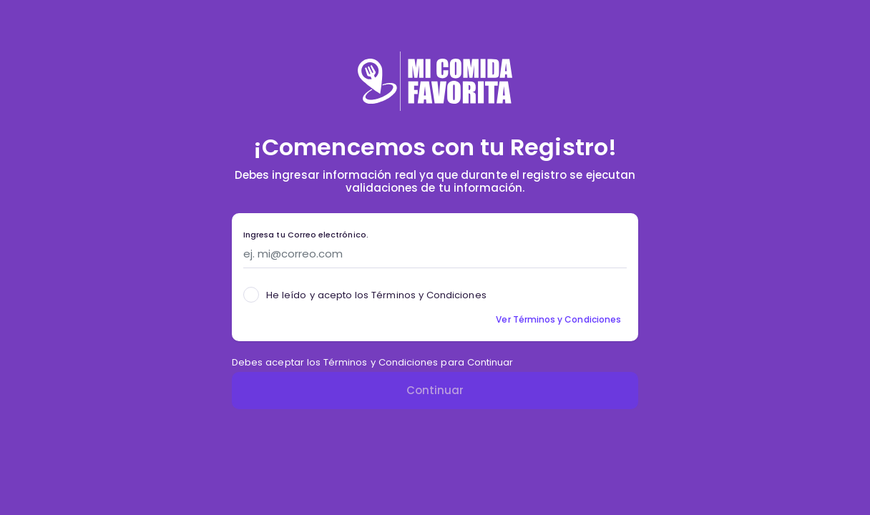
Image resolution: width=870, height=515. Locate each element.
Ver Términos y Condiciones (558, 319)
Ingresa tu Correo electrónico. (305, 235)
